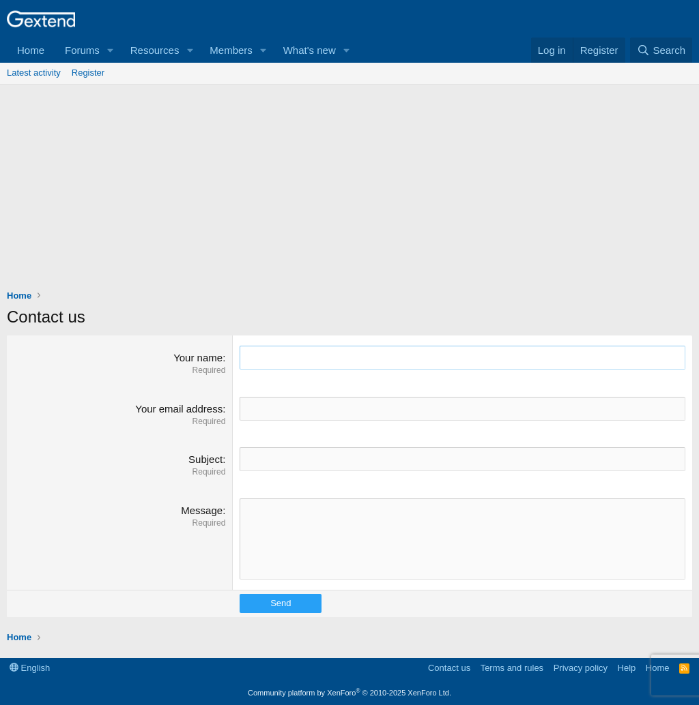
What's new (309, 50)
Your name (198, 357)
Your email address (179, 409)
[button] (110, 50)
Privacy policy (581, 668)
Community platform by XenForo (349, 693)
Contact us (449, 668)
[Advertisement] (349, 186)
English (30, 668)
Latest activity (34, 73)
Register (88, 73)
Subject (205, 459)
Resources (155, 50)
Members (231, 50)
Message (202, 510)
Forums (82, 50)
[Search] (661, 50)
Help (627, 668)
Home (30, 50)
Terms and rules (512, 668)
